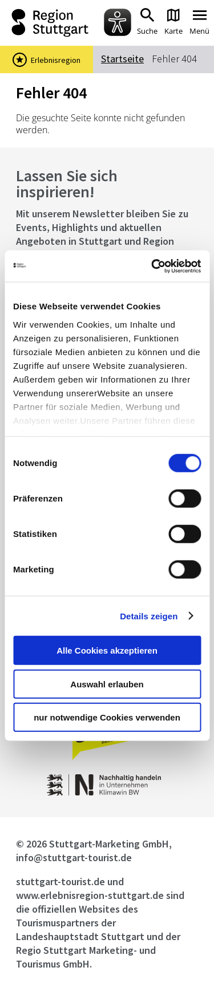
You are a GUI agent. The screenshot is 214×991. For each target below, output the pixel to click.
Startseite (122, 58)
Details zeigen (148, 615)
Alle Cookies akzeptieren (107, 650)
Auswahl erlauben (106, 683)
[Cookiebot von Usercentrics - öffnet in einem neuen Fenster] (152, 265)
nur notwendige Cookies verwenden (107, 717)
